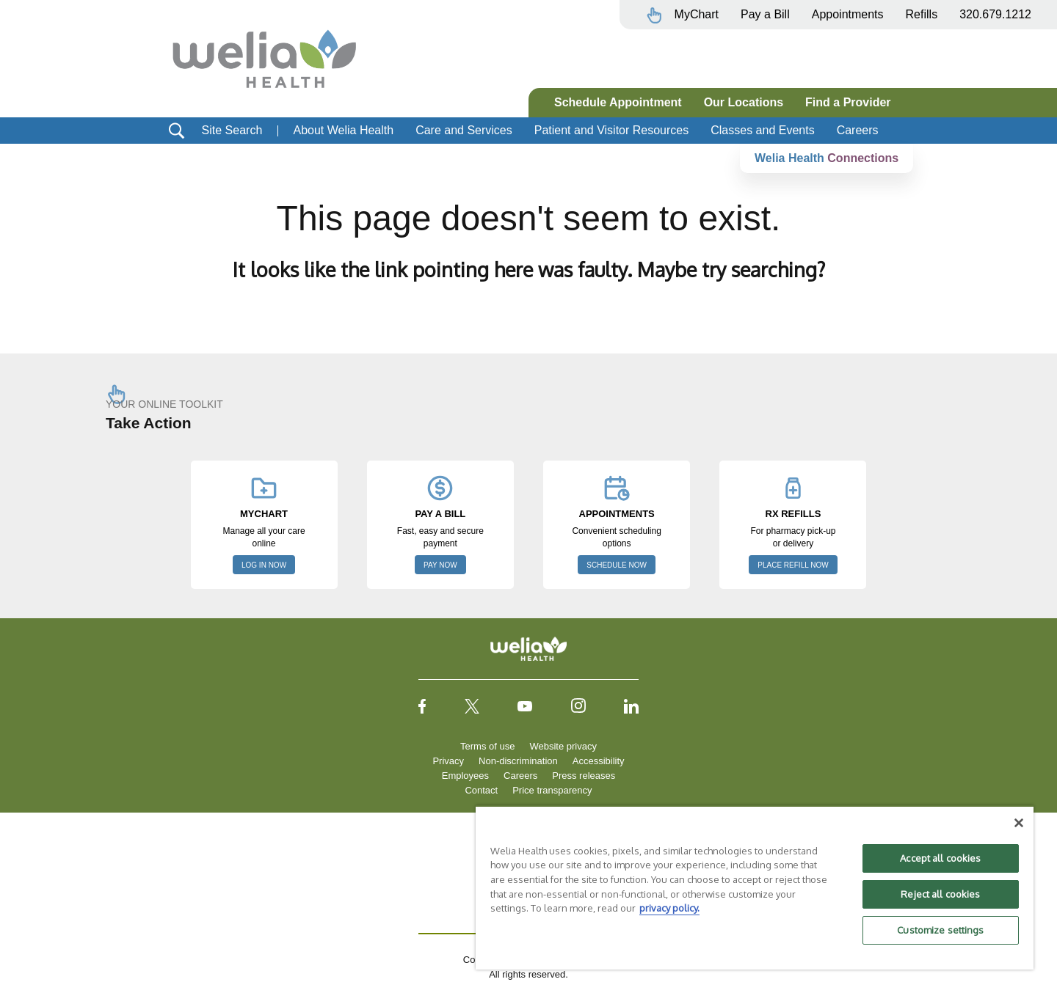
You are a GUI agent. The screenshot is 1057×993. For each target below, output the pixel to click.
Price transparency (552, 790)
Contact (481, 790)
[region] (755, 887)
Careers (858, 130)
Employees (465, 775)
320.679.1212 (995, 14)
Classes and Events (762, 130)
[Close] (1018, 822)
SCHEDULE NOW (616, 565)
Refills (922, 14)
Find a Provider (847, 102)
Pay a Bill (765, 14)
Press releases (583, 775)
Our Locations (743, 102)
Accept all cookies (940, 858)
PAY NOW (440, 565)
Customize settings (940, 930)
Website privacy (563, 746)
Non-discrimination (518, 760)
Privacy (448, 760)
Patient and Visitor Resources (611, 130)
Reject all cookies (940, 894)
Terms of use (487, 746)
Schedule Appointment (618, 102)
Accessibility (599, 760)
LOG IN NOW (263, 565)
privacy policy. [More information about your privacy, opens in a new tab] (669, 908)
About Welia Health (343, 130)
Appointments (848, 14)
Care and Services (463, 130)
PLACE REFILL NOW (793, 565)
